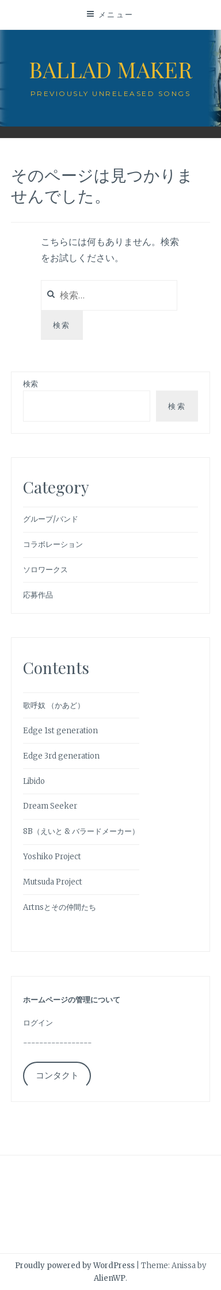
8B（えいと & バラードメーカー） (81, 831)
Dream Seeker (50, 806)
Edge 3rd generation (61, 756)
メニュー (116, 14)
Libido (34, 781)
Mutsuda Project (52, 882)
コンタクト (57, 1075)
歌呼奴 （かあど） (54, 705)
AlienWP (109, 1278)
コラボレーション (53, 544)
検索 (30, 384)
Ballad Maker (110, 69)
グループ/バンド (50, 519)
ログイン (38, 1023)
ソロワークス (45, 570)
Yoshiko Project (52, 857)
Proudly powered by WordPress (75, 1265)
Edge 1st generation (60, 731)
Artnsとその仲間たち (59, 907)
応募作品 (38, 595)
